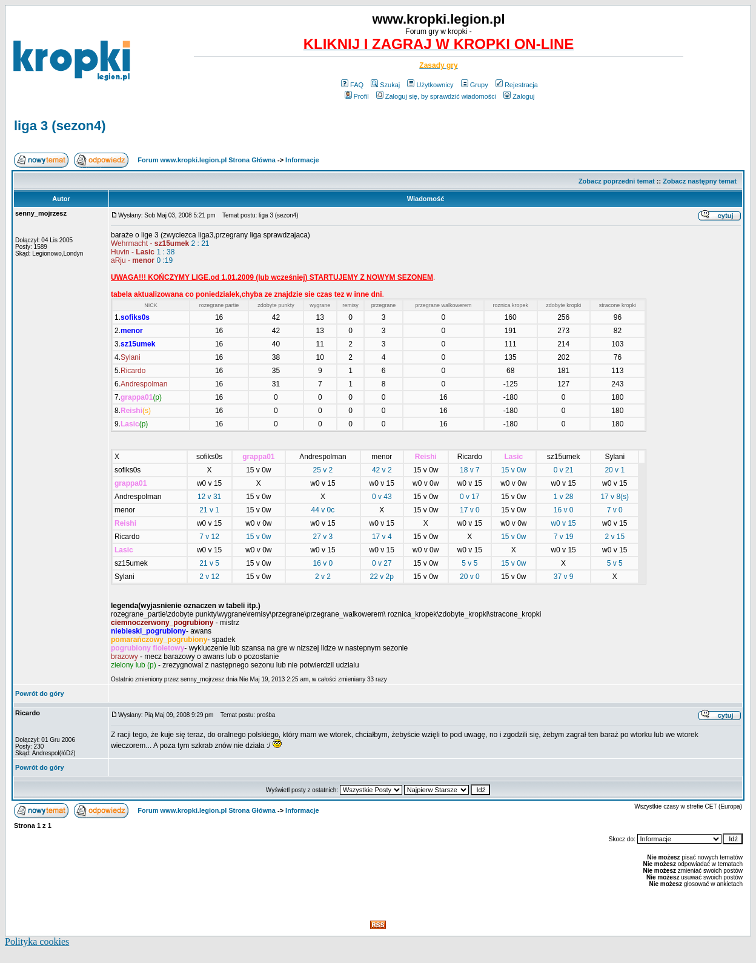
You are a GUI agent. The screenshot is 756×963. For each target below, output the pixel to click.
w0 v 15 (563, 523)
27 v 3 (323, 536)
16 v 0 (564, 510)
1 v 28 (564, 496)
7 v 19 (564, 536)
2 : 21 (200, 243)
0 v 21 (564, 470)
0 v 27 (382, 563)
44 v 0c (323, 510)
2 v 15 (615, 536)
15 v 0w (513, 470)
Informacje (302, 160)
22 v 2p (382, 576)
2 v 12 (209, 576)
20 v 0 (470, 576)
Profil (357, 96)
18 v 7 (470, 470)
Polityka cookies (37, 941)
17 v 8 (610, 496)
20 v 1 (615, 470)
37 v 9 (564, 576)
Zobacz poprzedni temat (617, 181)
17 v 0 (470, 510)
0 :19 (164, 260)
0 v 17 (470, 496)
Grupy (474, 84)
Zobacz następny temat (700, 181)
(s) (624, 496)
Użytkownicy (430, 84)
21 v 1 (209, 510)
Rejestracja (517, 84)
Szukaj (385, 84)
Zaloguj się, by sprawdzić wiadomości (436, 96)
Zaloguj (518, 96)
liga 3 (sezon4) (60, 125)
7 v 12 (209, 536)
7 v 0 (615, 510)
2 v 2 (323, 576)
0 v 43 (382, 496)
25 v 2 (323, 470)
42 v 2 (382, 470)
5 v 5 (469, 563)
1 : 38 (165, 252)
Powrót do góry (39, 693)
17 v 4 (382, 536)
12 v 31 (209, 496)
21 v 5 (209, 563)
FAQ (352, 84)
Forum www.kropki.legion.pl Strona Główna (207, 160)
